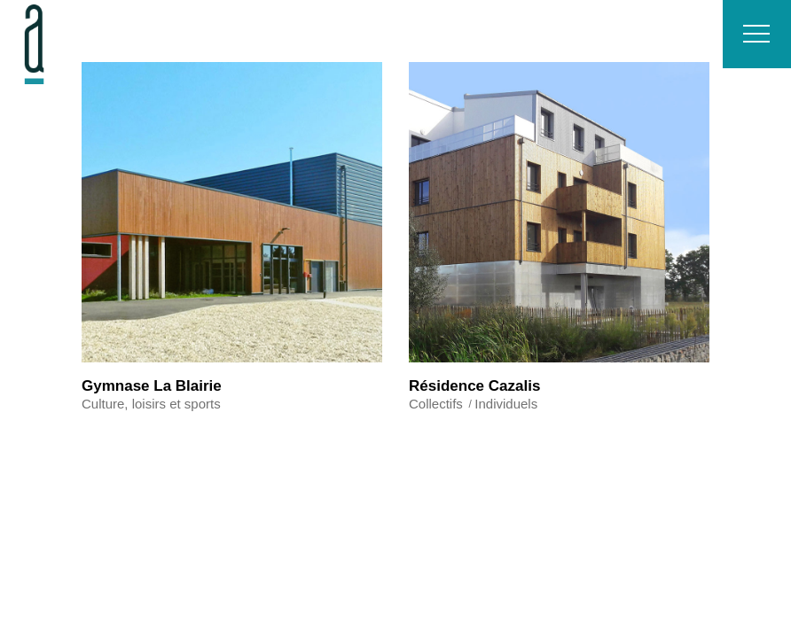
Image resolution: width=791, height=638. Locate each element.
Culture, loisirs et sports (151, 403)
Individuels (505, 403)
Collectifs (436, 403)
